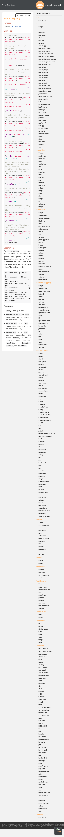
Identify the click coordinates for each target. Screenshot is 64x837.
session (41, 274)
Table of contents (8, 5)
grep (40, 718)
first (40, 426)
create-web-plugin (45, 88)
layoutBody (43, 747)
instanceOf (42, 450)
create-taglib (43, 83)
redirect (41, 253)
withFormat (43, 280)
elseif (40, 689)
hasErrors (42, 242)
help (40, 102)
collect (41, 659)
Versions (39, 814)
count (41, 370)
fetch (40, 315)
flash (40, 234)
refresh (41, 489)
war (40, 147)
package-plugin (44, 115)
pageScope (42, 595)
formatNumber (44, 715)
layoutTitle (42, 753)
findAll (41, 402)
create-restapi (44, 75)
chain (40, 224)
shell (40, 136)
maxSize (41, 177)
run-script (42, 131)
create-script (43, 78)
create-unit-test (44, 86)
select (41, 787)
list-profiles (43, 112)
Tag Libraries (41, 581)
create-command (45, 48)
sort (40, 337)
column (41, 302)
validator (42, 204)
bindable (42, 159)
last (40, 457)
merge (41, 479)
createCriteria (43, 375)
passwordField (44, 771)
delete (41, 378)
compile (41, 40)
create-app (42, 46)
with (40, 642)
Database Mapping (43, 283)
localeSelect (43, 758)
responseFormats (45, 266)
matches (42, 172)
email (40, 167)
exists (41, 394)
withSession (43, 513)
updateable (43, 345)
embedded (42, 383)
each (40, 681)
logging (41, 546)
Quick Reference (43, 14)
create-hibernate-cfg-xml (47, 59)
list (40, 460)
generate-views (44, 99)
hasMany (42, 442)
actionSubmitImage (45, 651)
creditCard (42, 164)
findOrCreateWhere (45, 415)
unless (41, 806)
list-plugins (42, 110)
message (42, 761)
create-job (42, 67)
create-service (44, 80)
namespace (43, 248)
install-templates (45, 104)
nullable (41, 188)
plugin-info (42, 120)
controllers (42, 530)
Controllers (40, 210)
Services (39, 557)
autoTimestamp (44, 291)
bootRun (42, 32)
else (40, 686)
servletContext (44, 272)
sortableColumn (44, 793)
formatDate (43, 713)
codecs (41, 528)
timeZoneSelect (44, 803)
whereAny (42, 505)
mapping (42, 476)
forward (41, 237)
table (40, 339)
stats (40, 139)
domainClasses (44, 538)
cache (41, 297)
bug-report (42, 35)
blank (40, 161)
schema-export (44, 134)
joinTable (42, 329)
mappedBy (42, 474)
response (42, 264)
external (41, 691)
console (41, 43)
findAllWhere (43, 407)
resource (42, 785)
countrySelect (43, 667)
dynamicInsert (44, 310)
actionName (43, 216)
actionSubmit (43, 648)
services (41, 552)
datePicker (42, 678)
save (40, 495)
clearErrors (42, 364)
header (41, 245)
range (41, 191)
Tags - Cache (41, 611)
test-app (41, 144)
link (40, 755)
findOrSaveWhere (45, 420)
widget (41, 207)
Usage (41, 27)
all (39, 623)
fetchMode (42, 396)
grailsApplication (45, 240)
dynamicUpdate (44, 313)
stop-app (42, 142)
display (41, 626)
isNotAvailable (44, 739)
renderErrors (43, 782)
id (39, 318)
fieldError (42, 697)
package (41, 118)
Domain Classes (42, 350)
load (40, 465)
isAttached (42, 452)
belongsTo (42, 362)
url (40, 201)
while (40, 811)
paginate (42, 769)
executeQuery (43, 388)
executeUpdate (44, 391)
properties (42, 484)
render (41, 256)
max (40, 175)
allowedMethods (44, 218)
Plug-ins (39, 519)
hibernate (42, 541)
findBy (41, 410)
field (40, 632)
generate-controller (45, 96)
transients (42, 497)
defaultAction (43, 229)
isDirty (41, 455)
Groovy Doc (43, 20)
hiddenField (43, 726)
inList (40, 169)
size (40, 196)
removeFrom (43, 492)
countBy (41, 372)
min (40, 180)
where (41, 503)
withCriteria (43, 508)
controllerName (44, 226)
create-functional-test (46, 56)
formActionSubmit (45, 707)
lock (40, 468)
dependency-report (45, 91)
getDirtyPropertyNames (47, 433)
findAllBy (42, 404)
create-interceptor (45, 64)
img (40, 731)
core (40, 533)
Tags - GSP (40, 645)
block (40, 614)
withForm (42, 277)
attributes (42, 156)
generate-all (43, 94)
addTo (41, 356)
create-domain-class (46, 54)
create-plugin (43, 70)
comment (42, 305)
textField (42, 801)
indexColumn (43, 323)
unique (41, 199)
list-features (43, 107)
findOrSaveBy (43, 418)
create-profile (43, 72)
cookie (41, 662)
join (40, 745)
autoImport (43, 289)
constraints (43, 367)
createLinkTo (43, 673)
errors (41, 232)
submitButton (43, 795)
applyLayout (43, 654)
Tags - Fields (40, 620)
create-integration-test (47, 62)
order (40, 334)
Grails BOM (42, 817)
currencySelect (44, 675)
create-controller (45, 51)
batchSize (42, 294)
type (40, 342)
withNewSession (44, 511)
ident (40, 447)
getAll (41, 431)
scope (41, 269)
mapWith (42, 471)
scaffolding (42, 549)
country (41, 665)
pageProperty (43, 766)
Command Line (42, 24)
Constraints (40, 150)
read (40, 487)
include (41, 734)
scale (40, 193)
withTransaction (44, 516)
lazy (40, 331)
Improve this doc (23, 15)
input (40, 634)
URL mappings (44, 525)
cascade (41, 299)
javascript (42, 742)
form (40, 705)
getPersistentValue (45, 436)
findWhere (42, 423)
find (40, 399)
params (41, 250)
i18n (40, 544)
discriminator (43, 307)
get (40, 428)
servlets (41, 554)
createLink (42, 670)
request (41, 258)
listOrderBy (43, 463)
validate (41, 500)
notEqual (42, 185)
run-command (44, 128)
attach (41, 359)
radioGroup (43, 777)
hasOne (41, 444)
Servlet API (40, 567)
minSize (41, 183)
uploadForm (43, 808)
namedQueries (44, 481)
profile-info (42, 123)
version (41, 347)
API (37, 17)
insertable (42, 326)
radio (40, 774)
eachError (42, 683)
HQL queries (16, 26)
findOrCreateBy (44, 412)
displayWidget (44, 629)
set (40, 790)
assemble (42, 30)
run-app (41, 126)
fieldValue (42, 699)
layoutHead (43, 750)
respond (41, 261)
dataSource (43, 536)
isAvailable (42, 737)
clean (40, 38)
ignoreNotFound (44, 321)
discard (41, 380)
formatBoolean (44, 710)
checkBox (42, 657)
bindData (42, 221)
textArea (42, 798)
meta (40, 763)
